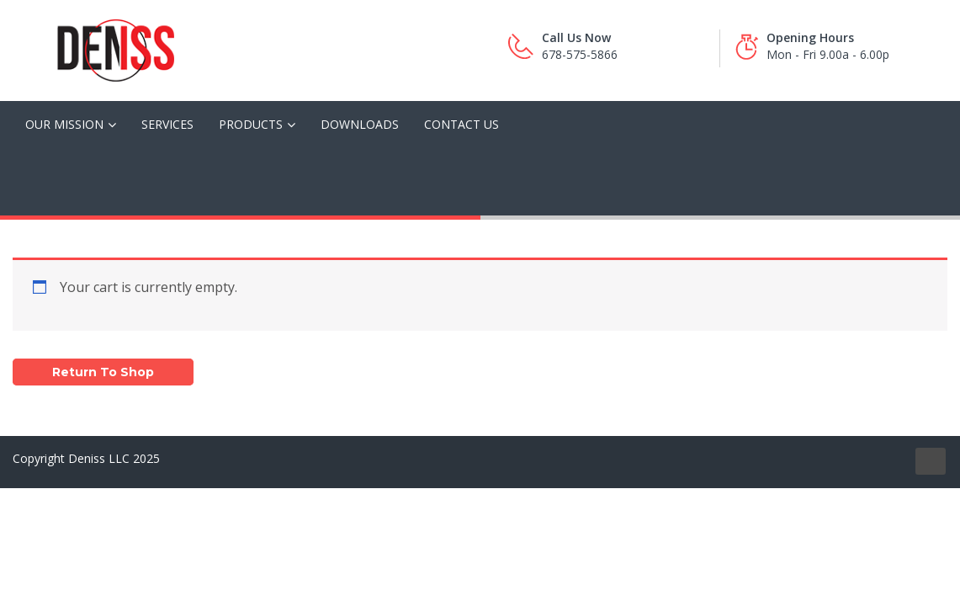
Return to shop (103, 372)
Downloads (360, 124)
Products (251, 124)
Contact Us (461, 124)
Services (167, 124)
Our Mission (64, 124)
